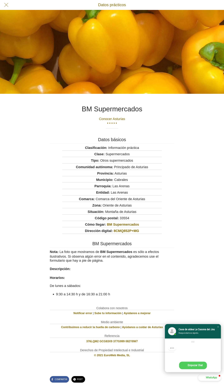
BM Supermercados (123, 224)
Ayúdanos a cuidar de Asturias (142, 327)
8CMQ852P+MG (126, 231)
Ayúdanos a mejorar (137, 313)
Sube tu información (107, 313)
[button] (218, 326)
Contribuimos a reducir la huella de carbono (90, 327)
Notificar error (82, 313)
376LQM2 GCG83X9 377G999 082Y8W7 (112, 341)
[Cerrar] (6, 5)
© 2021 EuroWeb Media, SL (112, 355)
